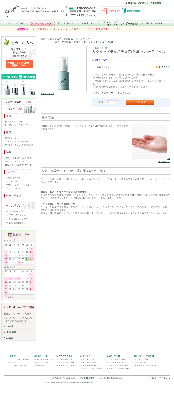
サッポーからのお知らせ (19, 359)
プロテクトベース (12, 177)
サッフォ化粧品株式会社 (87, 378)
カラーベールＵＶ (12, 188)
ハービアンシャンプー (14, 211)
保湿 (8, 132)
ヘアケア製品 (13, 205)
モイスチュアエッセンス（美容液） (20, 145)
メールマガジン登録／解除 (118, 368)
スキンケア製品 (14, 108)
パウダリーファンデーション (17, 185)
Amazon (9, 338)
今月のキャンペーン (43, 359)
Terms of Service (86, 382)
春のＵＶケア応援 (35, 29)
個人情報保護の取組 (89, 365)
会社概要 (12, 362)
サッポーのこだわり (17, 365)
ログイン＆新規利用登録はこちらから (104, 29)
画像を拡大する (47, 94)
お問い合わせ (140, 362)
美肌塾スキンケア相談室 (145, 365)
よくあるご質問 (141, 359)
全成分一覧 (39, 365)
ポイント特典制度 (88, 362)
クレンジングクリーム (14, 121)
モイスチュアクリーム (14, 161)
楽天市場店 (11, 332)
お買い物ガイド (87, 359)
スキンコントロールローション (18, 141)
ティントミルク (11, 181)
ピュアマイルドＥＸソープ (16, 125)
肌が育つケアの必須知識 (117, 365)
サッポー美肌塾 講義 (116, 359)
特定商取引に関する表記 (91, 368)
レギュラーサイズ (108, 93)
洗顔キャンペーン (64, 359)
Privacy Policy (75, 382)
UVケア (10, 172)
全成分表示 (164, 67)
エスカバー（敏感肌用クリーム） (19, 165)
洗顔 (8, 116)
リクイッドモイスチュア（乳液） (19, 158)
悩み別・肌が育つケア (116, 362)
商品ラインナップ (42, 362)
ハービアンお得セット (14, 222)
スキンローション (12, 138)
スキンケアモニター (65, 362)
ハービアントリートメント (16, 215)
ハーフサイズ (14, 195)
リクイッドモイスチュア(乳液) (97, 42)
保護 (8, 152)
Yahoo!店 (9, 326)
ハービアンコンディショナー (17, 219)
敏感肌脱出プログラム (66, 365)
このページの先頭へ (159, 378)
